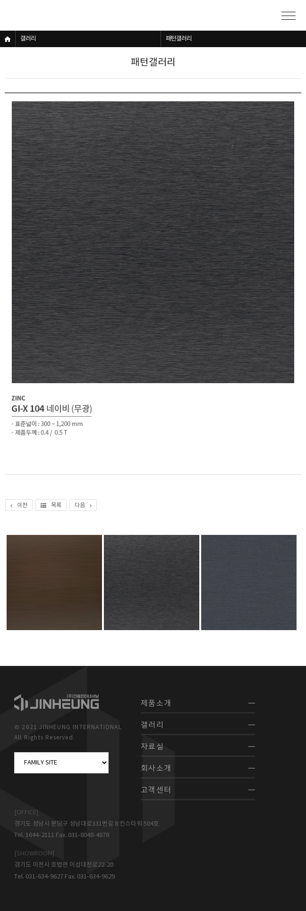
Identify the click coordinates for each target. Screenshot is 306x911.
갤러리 (28, 38)
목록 (51, 505)
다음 (83, 505)
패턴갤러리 (179, 38)
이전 (18, 505)
